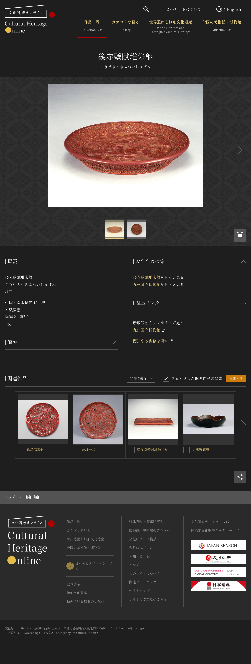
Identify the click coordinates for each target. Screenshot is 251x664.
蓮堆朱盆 (88, 449)
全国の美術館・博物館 (221, 27)
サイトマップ (139, 590)
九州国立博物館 (146, 284)
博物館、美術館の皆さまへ (149, 530)
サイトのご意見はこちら (148, 599)
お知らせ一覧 (139, 556)
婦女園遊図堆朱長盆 (152, 449)
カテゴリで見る (125, 27)
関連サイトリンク (142, 581)
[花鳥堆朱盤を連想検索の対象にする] (21, 450)
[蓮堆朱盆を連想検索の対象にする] (76, 450)
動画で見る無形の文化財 (85, 601)
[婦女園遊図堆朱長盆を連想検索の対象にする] (131, 450)
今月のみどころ (141, 547)
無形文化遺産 (76, 592)
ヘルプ (134, 564)
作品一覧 (92, 27)
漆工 (9, 291)
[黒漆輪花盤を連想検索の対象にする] (186, 450)
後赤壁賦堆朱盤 (146, 277)
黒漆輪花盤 (200, 449)
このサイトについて (183, 9)
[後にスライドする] (238, 150)
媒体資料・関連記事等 (146, 521)
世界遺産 (73, 584)
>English (228, 9)
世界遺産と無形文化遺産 (170, 27)
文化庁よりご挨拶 (142, 538)
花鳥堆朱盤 (35, 449)
